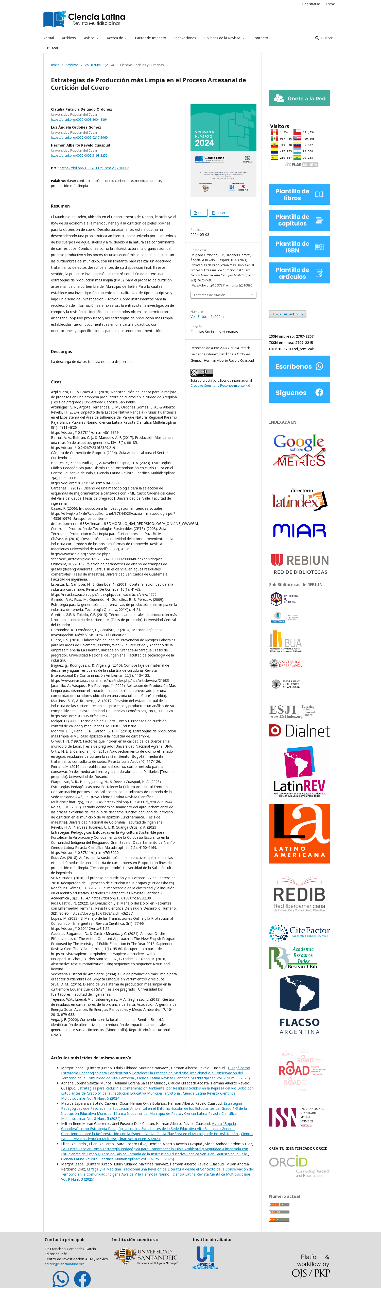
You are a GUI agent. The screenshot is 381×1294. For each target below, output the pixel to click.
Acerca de (115, 37)
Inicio (55, 65)
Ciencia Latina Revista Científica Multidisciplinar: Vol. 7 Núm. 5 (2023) (193, 1078)
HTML (221, 213)
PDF (201, 213)
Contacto (260, 37)
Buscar (52, 48)
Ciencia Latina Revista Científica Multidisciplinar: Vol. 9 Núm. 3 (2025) (117, 1159)
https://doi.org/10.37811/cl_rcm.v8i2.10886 (94, 168)
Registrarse (311, 4)
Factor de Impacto (150, 37)
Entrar (330, 4)
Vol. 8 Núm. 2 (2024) (99, 65)
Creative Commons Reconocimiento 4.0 (220, 385)
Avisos (90, 37)
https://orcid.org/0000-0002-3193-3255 (79, 155)
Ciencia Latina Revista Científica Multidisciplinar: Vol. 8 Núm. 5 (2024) (157, 1136)
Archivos (69, 37)
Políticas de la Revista (222, 37)
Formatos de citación (209, 295)
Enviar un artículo (288, 314)
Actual (48, 37)
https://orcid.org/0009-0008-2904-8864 (79, 119)
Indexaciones (185, 37)
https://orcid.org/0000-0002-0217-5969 (79, 137)
